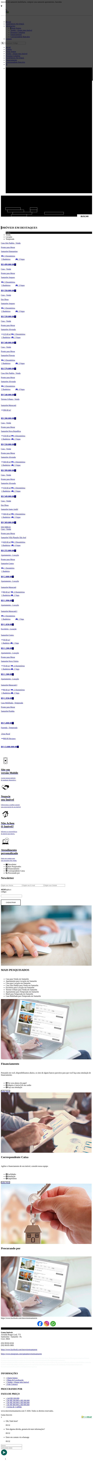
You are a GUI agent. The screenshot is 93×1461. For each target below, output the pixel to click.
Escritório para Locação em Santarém (20, 988)
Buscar (84, 216)
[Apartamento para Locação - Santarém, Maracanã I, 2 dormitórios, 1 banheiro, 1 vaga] (46, 615)
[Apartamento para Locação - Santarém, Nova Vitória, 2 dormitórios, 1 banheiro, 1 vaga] (46, 664)
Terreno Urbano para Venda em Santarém (21, 990)
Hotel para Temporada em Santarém (19, 994)
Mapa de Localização (15, 1380)
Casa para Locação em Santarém (18, 983)
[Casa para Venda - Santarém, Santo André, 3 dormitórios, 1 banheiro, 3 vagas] (46, 514)
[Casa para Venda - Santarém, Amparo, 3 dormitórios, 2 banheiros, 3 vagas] (46, 306)
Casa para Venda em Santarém (17, 979)
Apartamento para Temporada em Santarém (22, 992)
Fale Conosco (12, 1384)
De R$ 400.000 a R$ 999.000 (17, 1405)
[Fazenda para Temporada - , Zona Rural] (46, 737)
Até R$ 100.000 (12, 1398)
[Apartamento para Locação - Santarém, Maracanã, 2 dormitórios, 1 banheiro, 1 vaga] (46, 591)
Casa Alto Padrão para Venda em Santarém (22, 985)
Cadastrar (11, 902)
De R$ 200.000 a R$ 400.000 (17, 1403)
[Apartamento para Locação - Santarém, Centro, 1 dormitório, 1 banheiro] (46, 566)
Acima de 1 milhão (14, 1407)
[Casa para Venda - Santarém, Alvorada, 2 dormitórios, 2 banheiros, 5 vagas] (46, 460)
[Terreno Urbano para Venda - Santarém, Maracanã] (46, 409)
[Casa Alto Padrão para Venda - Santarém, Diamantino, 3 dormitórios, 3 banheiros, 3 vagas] (46, 254)
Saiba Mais (5, 1091)
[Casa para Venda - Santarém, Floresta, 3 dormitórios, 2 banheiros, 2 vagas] (46, 358)
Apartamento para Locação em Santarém (21, 981)
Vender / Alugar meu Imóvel (17, 1382)
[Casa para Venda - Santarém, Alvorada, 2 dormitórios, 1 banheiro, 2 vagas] (46, 332)
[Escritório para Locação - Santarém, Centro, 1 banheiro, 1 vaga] (46, 639)
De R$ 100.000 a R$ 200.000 (17, 1400)
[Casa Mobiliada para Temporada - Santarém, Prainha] (46, 713)
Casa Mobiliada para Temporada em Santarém (23, 996)
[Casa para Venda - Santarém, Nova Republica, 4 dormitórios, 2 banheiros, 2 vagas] (46, 434)
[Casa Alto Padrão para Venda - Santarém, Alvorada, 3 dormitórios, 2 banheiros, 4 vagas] (46, 384)
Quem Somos (12, 1378)
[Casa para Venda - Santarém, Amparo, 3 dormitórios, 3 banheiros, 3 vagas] (46, 280)
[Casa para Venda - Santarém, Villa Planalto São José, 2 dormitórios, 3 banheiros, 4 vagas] (46, 540)
